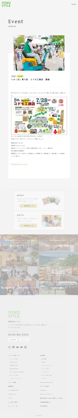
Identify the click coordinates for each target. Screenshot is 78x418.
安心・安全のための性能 (17, 372)
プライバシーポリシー (46, 394)
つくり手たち (45, 372)
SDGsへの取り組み (46, 375)
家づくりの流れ (14, 375)
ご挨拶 (43, 362)
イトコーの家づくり (14, 355)
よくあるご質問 (12, 402)
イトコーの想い (14, 359)
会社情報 (13, 339)
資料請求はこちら (29, 206)
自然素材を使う (14, 365)
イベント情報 (12, 382)
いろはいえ (43, 390)
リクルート (24, 339)
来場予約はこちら (29, 225)
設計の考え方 (13, 362)
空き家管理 (44, 406)
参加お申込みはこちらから (19, 164)
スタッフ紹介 (45, 368)
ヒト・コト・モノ (13, 406)
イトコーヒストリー (47, 365)
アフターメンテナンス (16, 378)
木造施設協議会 (45, 402)
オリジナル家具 (44, 386)
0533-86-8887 (14, 327)
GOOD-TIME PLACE (46, 382)
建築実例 (10, 386)
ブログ (10, 398)
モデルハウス (12, 394)
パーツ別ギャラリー (14, 390)
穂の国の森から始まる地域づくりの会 (51, 398)
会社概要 (43, 359)
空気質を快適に (14, 368)
